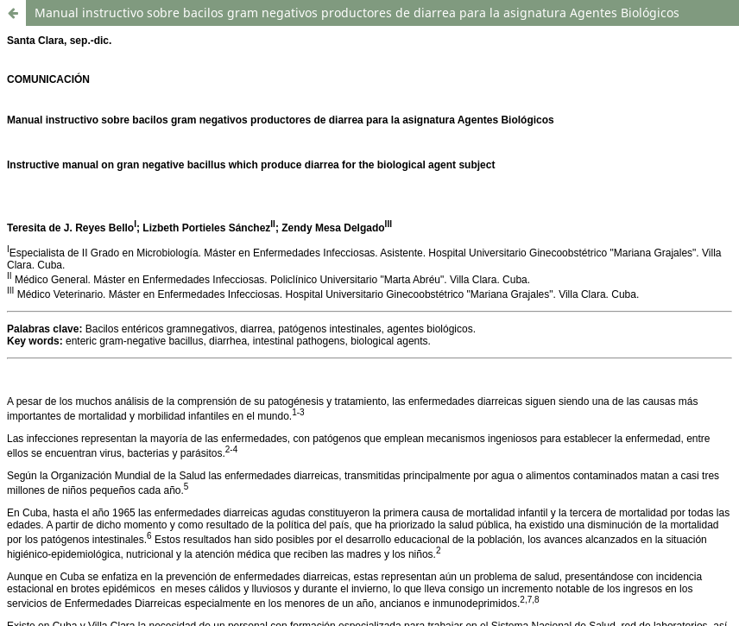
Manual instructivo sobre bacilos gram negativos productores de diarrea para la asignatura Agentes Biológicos (357, 12)
